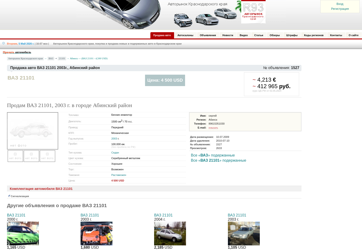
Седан (115, 152)
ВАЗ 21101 (16, 215)
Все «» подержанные (213, 155)
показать (213, 127)
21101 (62, 58)
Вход (340, 4)
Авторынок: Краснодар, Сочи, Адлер (169, 14)
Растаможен (118, 175)
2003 (114, 138)
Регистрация (340, 8)
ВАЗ (51, 58)
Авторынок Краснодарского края (25, 58)
